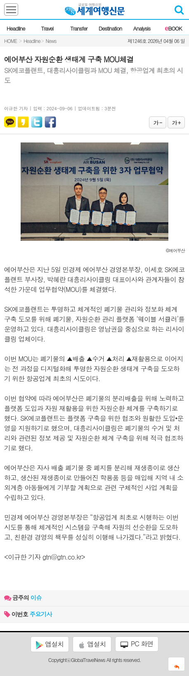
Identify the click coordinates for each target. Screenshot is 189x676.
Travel (47, 28)
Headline (16, 28)
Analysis (141, 28)
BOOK (173, 28)
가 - (158, 122)
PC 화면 (137, 644)
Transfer (78, 28)
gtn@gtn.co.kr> (64, 557)
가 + (176, 122)
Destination (110, 28)
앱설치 (50, 644)
